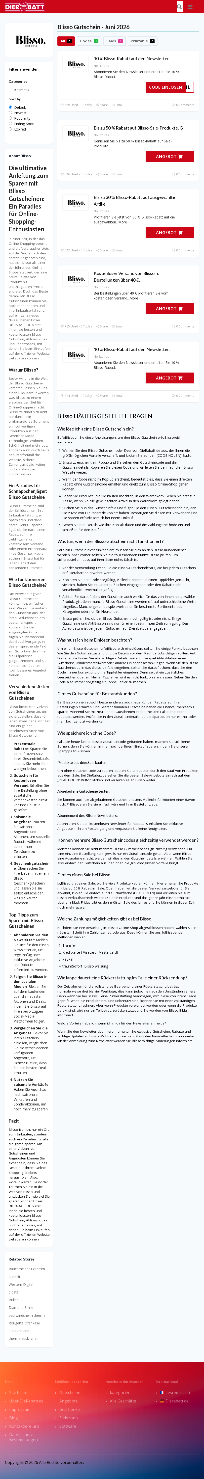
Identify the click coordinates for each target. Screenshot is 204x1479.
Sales (114, 40)
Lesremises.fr (175, 1392)
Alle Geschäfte (123, 1401)
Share (102, 105)
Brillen (14, 1299)
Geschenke (69, 1409)
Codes (89, 40)
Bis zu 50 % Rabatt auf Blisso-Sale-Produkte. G (138, 128)
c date (14, 1292)
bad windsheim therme (27, 1315)
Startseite (18, 1392)
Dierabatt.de (174, 1401)
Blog (13, 1418)
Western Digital (21, 1284)
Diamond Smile (21, 1307)
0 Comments (183, 105)
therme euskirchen (24, 1338)
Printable (143, 40)
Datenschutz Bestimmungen (23, 1437)
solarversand (19, 1330)
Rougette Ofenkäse (24, 1323)
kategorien (120, 1392)
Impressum (19, 1409)
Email (117, 105)
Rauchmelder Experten (27, 1268)
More (122, 222)
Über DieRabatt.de (26, 1401)
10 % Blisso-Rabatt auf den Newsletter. (132, 58)
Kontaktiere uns (24, 1426)
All (66, 40)
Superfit (15, 1276)
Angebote (68, 1401)
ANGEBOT (169, 156)
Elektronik (69, 1418)
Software (67, 1426)
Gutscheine (69, 1392)
